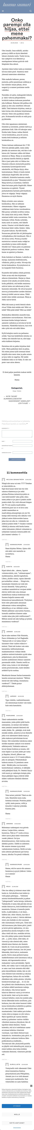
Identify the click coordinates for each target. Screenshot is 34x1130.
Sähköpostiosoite (7, 447)
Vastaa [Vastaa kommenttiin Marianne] (4, 786)
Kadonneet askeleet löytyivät (19, 402)
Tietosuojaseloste (17, 1127)
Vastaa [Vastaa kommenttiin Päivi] (4, 1059)
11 (22, 43)
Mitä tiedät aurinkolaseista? (13, 397)
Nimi (3, 441)
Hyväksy (17, 1106)
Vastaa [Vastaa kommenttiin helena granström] (4, 539)
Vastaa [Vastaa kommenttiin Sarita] (4, 626)
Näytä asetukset (17, 1123)
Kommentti (5, 428)
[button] (31, 1086)
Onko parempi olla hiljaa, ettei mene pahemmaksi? (17, 29)
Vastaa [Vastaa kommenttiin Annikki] (4, 859)
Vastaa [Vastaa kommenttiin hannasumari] (7, 561)
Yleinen (19, 391)
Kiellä (17, 1114)
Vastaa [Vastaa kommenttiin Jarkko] (4, 691)
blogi (14, 391)
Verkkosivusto (6, 452)
